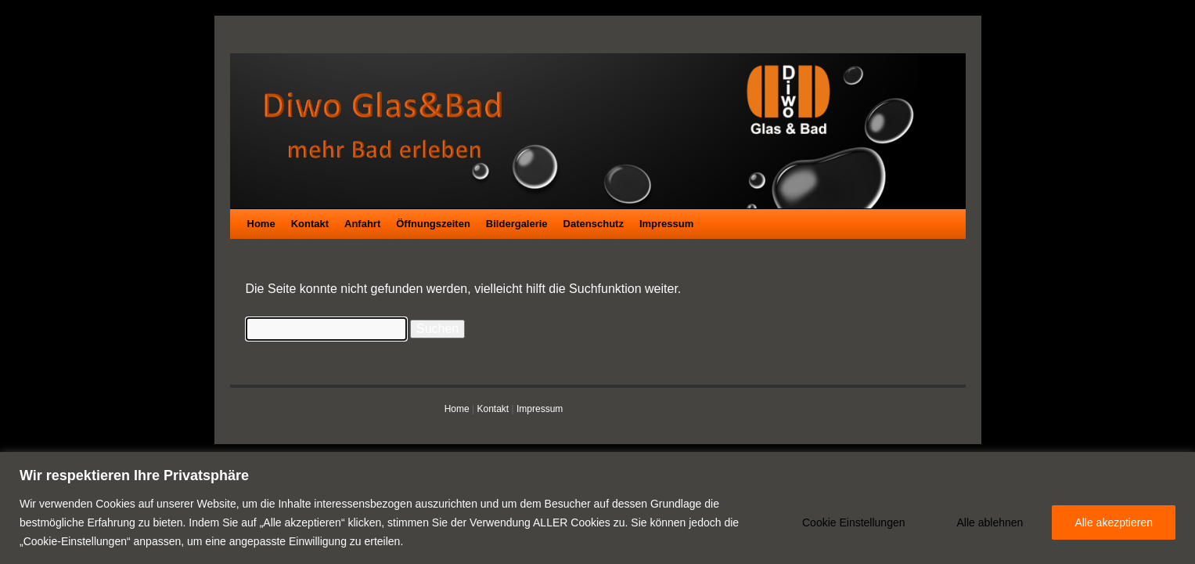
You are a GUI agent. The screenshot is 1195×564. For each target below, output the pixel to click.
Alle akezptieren (1113, 522)
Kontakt (310, 224)
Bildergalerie (517, 224)
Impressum (666, 224)
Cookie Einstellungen (853, 522)
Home (261, 224)
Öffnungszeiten (433, 224)
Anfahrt (362, 224)
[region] (597, 508)
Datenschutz (593, 224)
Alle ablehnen (990, 522)
